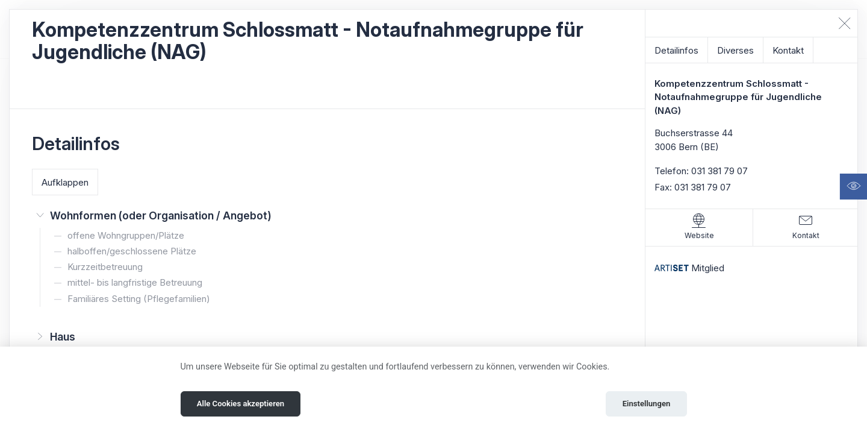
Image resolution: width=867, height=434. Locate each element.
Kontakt (788, 50)
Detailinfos (676, 50)
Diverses (735, 50)
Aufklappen (65, 182)
